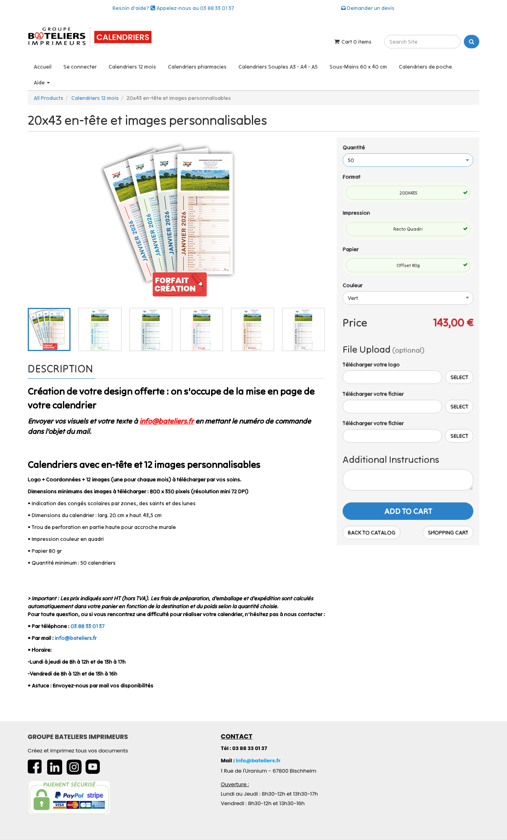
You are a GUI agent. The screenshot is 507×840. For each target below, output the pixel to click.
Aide (42, 82)
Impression (356, 212)
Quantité (354, 147)
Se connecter (80, 66)
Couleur (352, 285)
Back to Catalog (371, 532)
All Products (48, 97)
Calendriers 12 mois (132, 66)
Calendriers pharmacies (197, 66)
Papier (350, 249)
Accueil (42, 66)
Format (351, 176)
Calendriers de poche (425, 66)
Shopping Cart (448, 532)
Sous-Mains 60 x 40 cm (358, 66)
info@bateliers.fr (76, 637)
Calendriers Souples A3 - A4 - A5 (278, 66)
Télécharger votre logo (371, 364)
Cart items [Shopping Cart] (352, 41)
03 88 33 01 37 (88, 626)
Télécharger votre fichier (373, 393)
